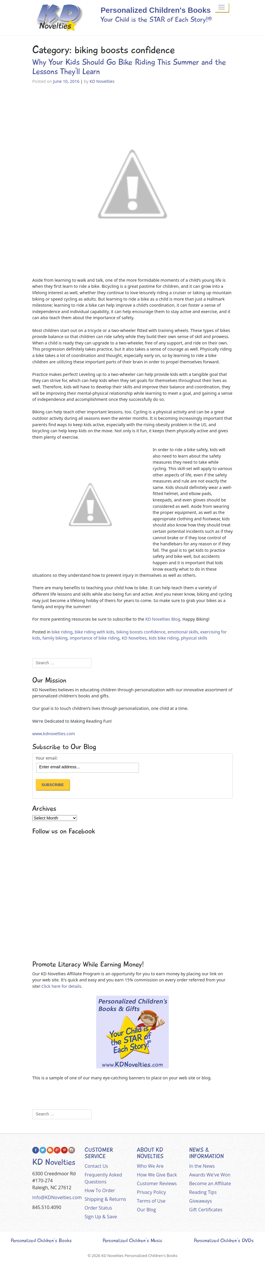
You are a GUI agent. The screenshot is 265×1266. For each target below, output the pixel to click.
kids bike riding (164, 638)
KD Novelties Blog (162, 619)
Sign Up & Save (101, 1216)
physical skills (194, 638)
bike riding (62, 632)
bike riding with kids (94, 632)
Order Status (98, 1208)
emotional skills (183, 632)
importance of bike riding (94, 638)
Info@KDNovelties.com (57, 1197)
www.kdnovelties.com (53, 733)
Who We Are (150, 1166)
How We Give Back (157, 1175)
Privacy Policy (151, 1192)
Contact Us (96, 1166)
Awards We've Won (209, 1175)
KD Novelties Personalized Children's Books (139, 1255)
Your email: (47, 758)
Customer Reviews (157, 1183)
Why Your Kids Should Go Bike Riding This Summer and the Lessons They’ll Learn (129, 67)
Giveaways (200, 1201)
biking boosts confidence (141, 632)
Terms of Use (151, 1201)
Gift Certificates (206, 1209)
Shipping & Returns (105, 1199)
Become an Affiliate (210, 1183)
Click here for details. (62, 986)
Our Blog (146, 1209)
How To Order (100, 1190)
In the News (202, 1166)
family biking (55, 638)
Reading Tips (203, 1192)
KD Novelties (101, 81)
